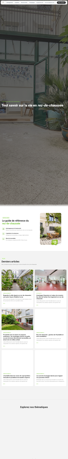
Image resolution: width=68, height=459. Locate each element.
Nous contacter (61, 2)
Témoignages (32, 2)
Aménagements (10, 2)
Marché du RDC (24, 2)
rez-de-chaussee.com (49, 2)
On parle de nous (39, 2)
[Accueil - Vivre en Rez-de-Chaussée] (3, 2)
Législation (17, 2)
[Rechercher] (55, 2)
